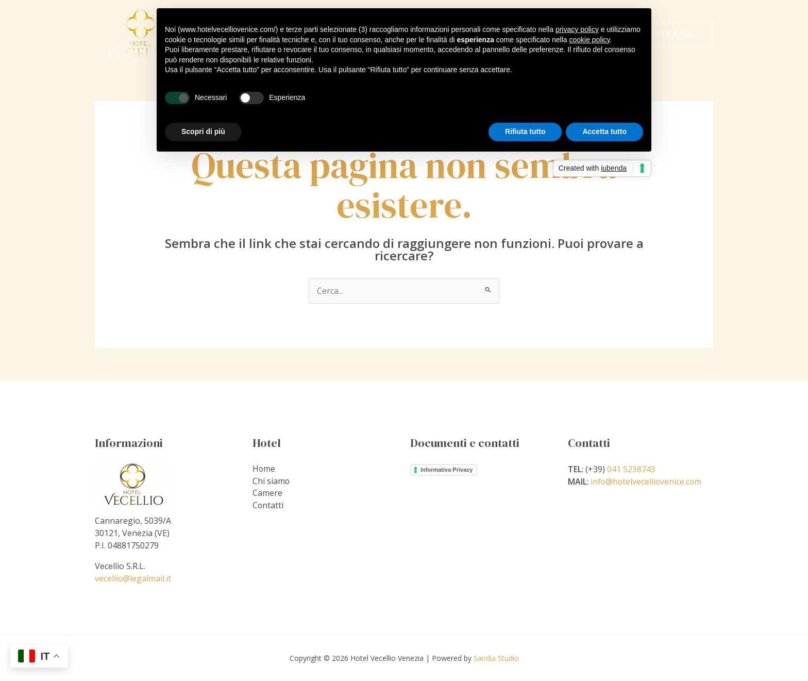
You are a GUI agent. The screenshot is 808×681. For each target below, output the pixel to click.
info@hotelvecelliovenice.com (647, 481)
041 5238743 (631, 469)
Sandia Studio (496, 657)
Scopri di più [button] (203, 131)
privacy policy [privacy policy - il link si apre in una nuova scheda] (577, 29)
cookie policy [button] (589, 40)
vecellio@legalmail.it (133, 578)
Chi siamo (271, 481)
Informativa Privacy (446, 470)
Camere (267, 494)
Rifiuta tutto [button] (525, 131)
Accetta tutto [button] (604, 131)
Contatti (268, 506)
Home (264, 469)
